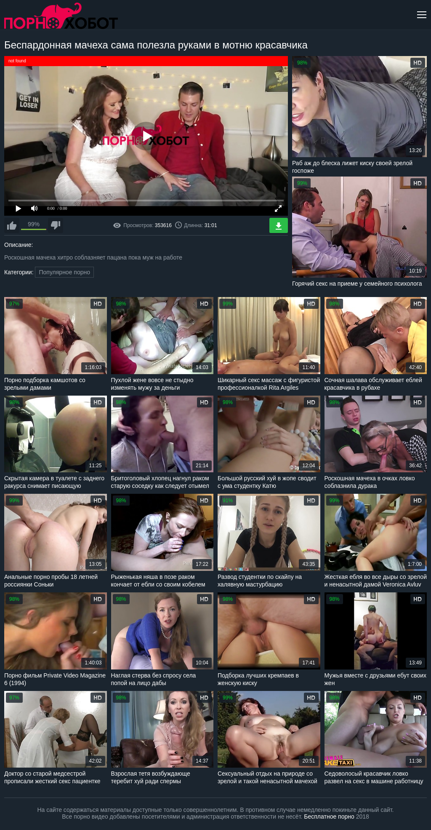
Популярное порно (64, 272)
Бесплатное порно (329, 816)
